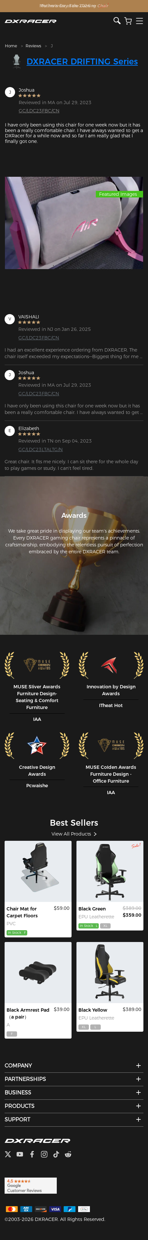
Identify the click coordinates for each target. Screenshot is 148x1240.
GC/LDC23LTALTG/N (40, 449)
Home (11, 45)
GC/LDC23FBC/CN (39, 111)
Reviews (33, 45)
